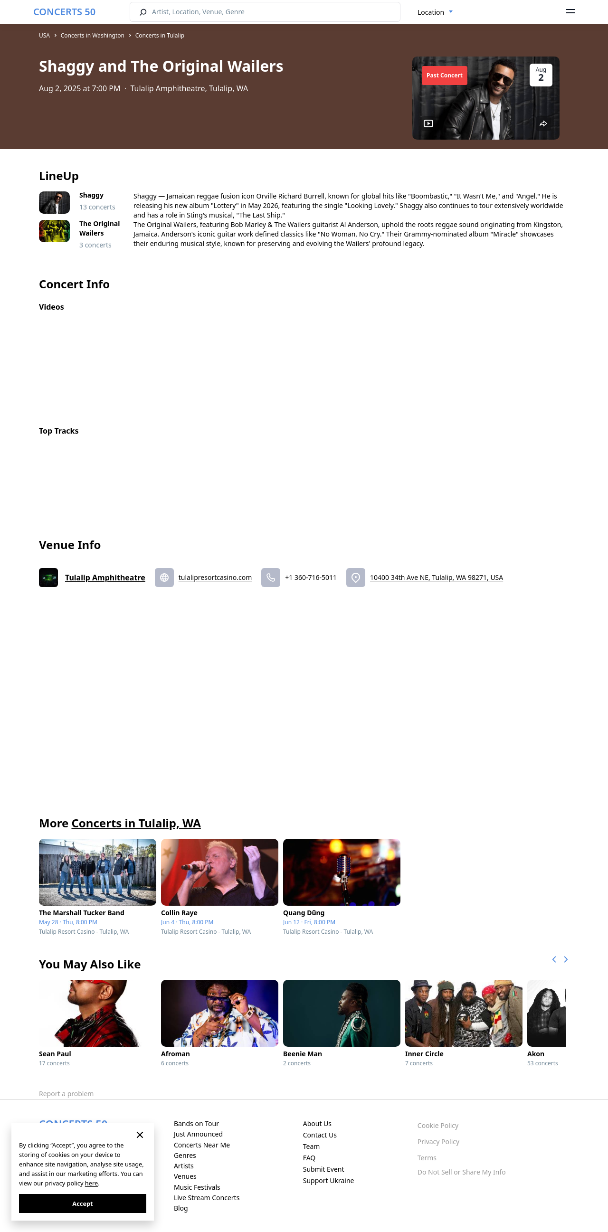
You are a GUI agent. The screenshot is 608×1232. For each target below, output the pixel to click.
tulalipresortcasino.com (215, 577)
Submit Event (323, 1169)
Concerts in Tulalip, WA (135, 823)
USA (44, 35)
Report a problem (66, 1093)
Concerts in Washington (92, 35)
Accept (82, 1203)
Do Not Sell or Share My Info (462, 1171)
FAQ (309, 1157)
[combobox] (435, 12)
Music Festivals (197, 1187)
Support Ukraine (328, 1180)
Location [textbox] (431, 12)
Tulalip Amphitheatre (105, 577)
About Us (317, 1123)
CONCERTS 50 (64, 11)
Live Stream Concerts (206, 1197)
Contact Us (320, 1134)
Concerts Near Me (202, 1144)
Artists (184, 1165)
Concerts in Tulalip (159, 35)
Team (311, 1146)
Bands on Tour (196, 1123)
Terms (427, 1157)
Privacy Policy (438, 1141)
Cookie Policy (438, 1125)
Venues (185, 1176)
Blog (181, 1208)
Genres (185, 1155)
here (91, 1183)
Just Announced (198, 1133)
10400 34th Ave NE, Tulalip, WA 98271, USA (436, 577)
